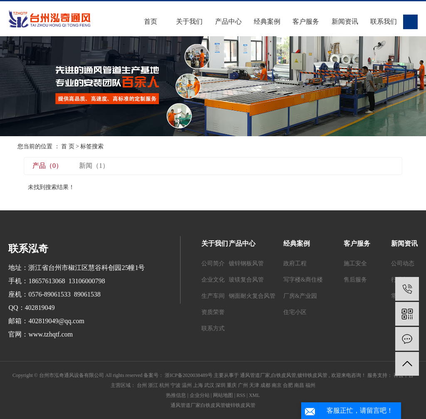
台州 (142, 385)
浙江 (153, 385)
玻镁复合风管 (246, 280)
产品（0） (47, 165)
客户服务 (305, 21)
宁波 (176, 385)
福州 (310, 385)
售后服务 (355, 280)
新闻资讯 (345, 21)
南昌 (299, 385)
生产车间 (213, 296)
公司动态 (402, 263)
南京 (277, 385)
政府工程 (295, 263)
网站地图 (223, 395)
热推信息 (176, 395)
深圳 (220, 385)
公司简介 (213, 263)
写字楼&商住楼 (303, 280)
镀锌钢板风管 (246, 263)
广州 (243, 385)
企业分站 (200, 395)
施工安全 (355, 263)
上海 (198, 385)
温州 (187, 385)
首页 (150, 21)
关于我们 (189, 21)
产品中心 (228, 21)
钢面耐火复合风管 (252, 296)
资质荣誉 (213, 312)
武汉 (209, 385)
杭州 (164, 385)
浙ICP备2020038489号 (189, 375)
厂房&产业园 (300, 296)
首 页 (67, 146)
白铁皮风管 (283, 375)
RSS (240, 395)
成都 (265, 385)
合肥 (288, 385)
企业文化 (213, 280)
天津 (254, 385)
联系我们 (383, 21)
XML (254, 395)
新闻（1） (94, 165)
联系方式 (213, 328)
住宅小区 (295, 312)
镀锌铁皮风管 (312, 375)
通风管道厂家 (255, 375)
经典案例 (267, 21)
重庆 (232, 385)
